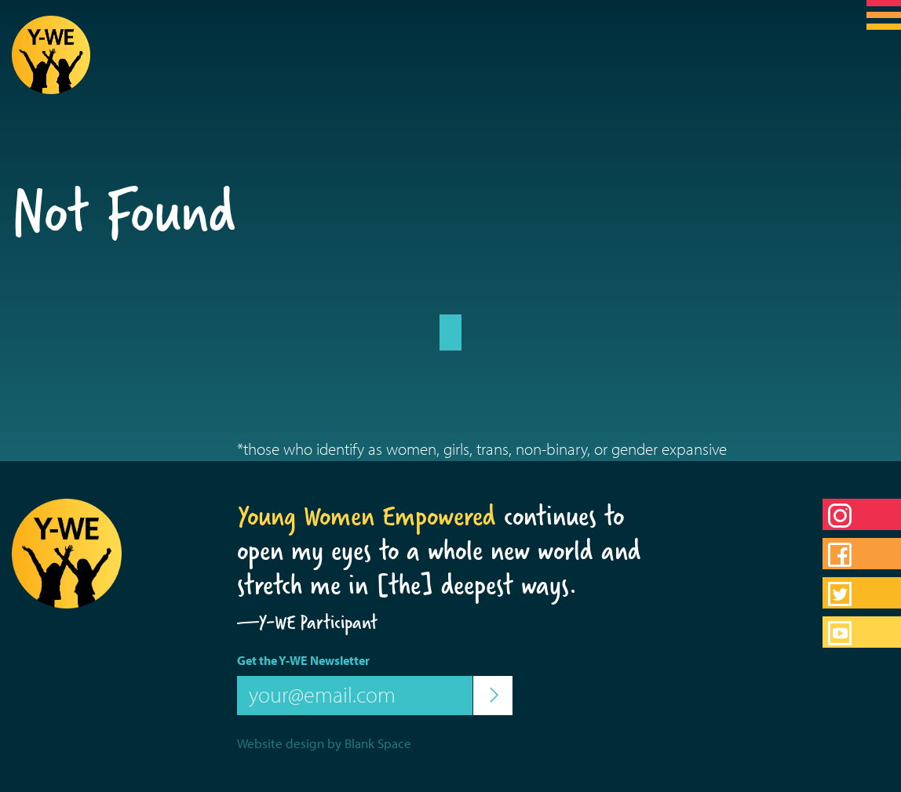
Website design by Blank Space (324, 743)
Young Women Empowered (366, 516)
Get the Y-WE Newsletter (303, 660)
